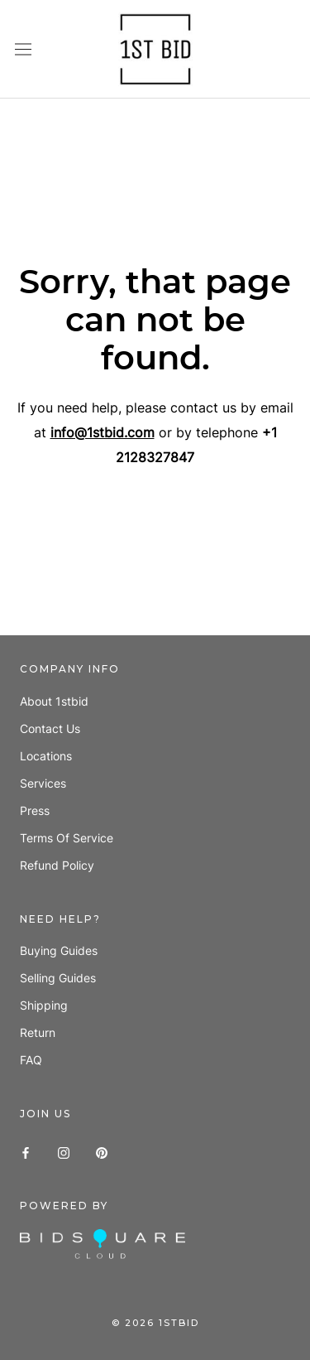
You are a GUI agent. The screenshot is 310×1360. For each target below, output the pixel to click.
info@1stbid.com (102, 432)
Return (37, 1032)
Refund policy (57, 865)
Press (35, 810)
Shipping (44, 1005)
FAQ (31, 1060)
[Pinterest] (101, 1150)
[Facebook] (25, 1150)
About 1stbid (54, 701)
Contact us (50, 728)
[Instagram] (63, 1150)
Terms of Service (66, 838)
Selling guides (58, 978)
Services (43, 783)
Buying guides (59, 950)
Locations (46, 756)
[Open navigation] (23, 49)
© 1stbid (155, 1323)
